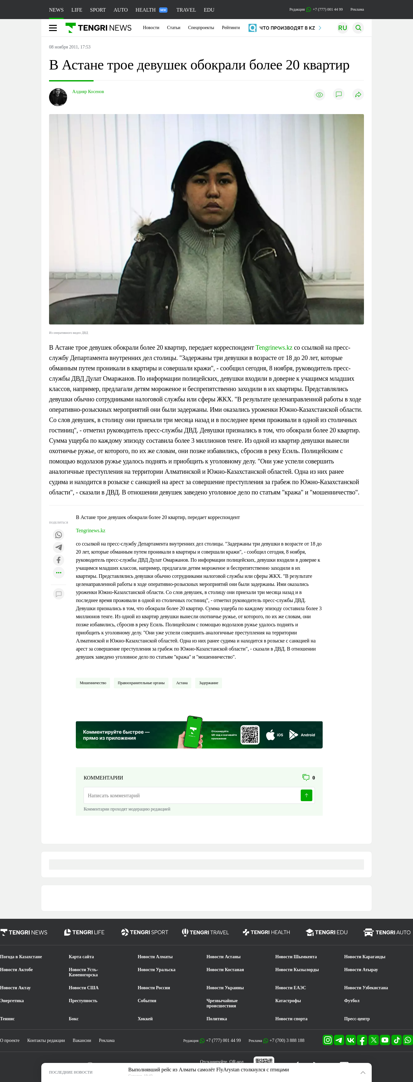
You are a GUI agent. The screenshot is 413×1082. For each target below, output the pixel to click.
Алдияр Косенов (88, 91)
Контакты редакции (46, 1040)
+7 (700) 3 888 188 (286, 1040)
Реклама (357, 9)
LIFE (76, 10)
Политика (216, 1018)
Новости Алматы (155, 956)
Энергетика (12, 1000)
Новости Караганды (365, 956)
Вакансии (82, 1040)
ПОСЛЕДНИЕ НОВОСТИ (71, 1072)
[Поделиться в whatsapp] (59, 535)
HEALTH (151, 10)
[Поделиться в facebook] (59, 560)
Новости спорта (291, 1018)
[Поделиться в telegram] (59, 548)
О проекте (9, 1040)
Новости (151, 27)
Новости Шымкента (296, 956)
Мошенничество (93, 683)
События (147, 1000)
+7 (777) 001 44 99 (223, 1040)
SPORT (98, 10)
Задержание (208, 683)
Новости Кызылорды (297, 969)
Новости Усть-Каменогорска (83, 972)
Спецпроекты (201, 27)
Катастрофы (288, 1000)
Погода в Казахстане (21, 956)
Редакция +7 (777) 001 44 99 (316, 9)
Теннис (7, 1018)
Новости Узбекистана (366, 987)
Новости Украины (225, 987)
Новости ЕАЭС (290, 987)
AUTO (121, 10)
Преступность (83, 1000)
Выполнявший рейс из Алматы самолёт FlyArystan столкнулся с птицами (208, 1069)
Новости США (83, 987)
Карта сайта (81, 956)
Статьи (173, 27)
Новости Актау (15, 987)
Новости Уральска (157, 969)
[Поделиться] (358, 95)
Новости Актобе (16, 969)
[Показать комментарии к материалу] (59, 594)
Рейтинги (231, 27)
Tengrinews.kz (274, 347)
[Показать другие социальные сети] (59, 573)
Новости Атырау (361, 969)
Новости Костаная (225, 969)
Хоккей (145, 1018)
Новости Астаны (223, 956)
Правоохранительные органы (141, 683)
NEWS (56, 10)
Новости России (154, 987)
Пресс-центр (357, 1018)
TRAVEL (186, 10)
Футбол (351, 1000)
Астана (181, 683)
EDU (209, 10)
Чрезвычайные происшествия (222, 1003)
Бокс (73, 1018)
